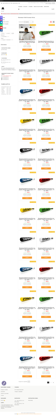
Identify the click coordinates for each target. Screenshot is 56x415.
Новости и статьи (5, 21)
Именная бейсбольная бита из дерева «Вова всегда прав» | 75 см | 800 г (46, 70)
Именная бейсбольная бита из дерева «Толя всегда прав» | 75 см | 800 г (27, 249)
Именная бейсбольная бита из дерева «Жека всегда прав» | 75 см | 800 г (27, 130)
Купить (27, 49)
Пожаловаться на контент (23, 413)
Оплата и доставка (38, 6)
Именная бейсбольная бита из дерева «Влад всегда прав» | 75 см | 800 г (46, 367)
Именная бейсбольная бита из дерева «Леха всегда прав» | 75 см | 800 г (27, 160)
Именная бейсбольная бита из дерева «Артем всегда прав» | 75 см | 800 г (27, 308)
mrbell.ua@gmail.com (7, 75)
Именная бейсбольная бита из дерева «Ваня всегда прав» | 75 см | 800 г (27, 70)
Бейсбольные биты (15, 13)
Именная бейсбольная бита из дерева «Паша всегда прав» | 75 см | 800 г (27, 189)
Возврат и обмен (4, 389)
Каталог (25, 6)
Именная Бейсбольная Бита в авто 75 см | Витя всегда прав (46, 42)
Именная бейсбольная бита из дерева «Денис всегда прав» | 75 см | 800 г (27, 100)
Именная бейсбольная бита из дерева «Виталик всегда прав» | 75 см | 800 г (27, 367)
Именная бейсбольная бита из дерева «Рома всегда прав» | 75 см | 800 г (46, 189)
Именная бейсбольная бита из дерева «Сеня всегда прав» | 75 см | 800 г (27, 278)
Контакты (46, 6)
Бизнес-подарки (4, 23)
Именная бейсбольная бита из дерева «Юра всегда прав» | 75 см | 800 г (46, 249)
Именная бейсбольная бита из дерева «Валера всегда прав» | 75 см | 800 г (27, 338)
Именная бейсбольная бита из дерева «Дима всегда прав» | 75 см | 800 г (46, 100)
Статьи (2, 395)
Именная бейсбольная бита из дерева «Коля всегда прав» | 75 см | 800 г (46, 278)
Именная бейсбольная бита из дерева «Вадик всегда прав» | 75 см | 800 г (46, 308)
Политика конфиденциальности (35, 413)
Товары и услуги (6, 13)
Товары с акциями (18, 391)
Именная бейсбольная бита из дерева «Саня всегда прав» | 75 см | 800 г (27, 219)
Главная (20, 6)
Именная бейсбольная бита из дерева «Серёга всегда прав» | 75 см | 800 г (46, 219)
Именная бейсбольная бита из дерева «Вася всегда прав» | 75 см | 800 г (46, 338)
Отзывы (30, 6)
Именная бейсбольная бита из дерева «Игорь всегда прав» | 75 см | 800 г (46, 130)
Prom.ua (33, 412)
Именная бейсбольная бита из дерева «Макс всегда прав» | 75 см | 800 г (46, 160)
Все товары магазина (19, 389)
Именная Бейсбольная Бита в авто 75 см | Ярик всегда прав (27, 42)
